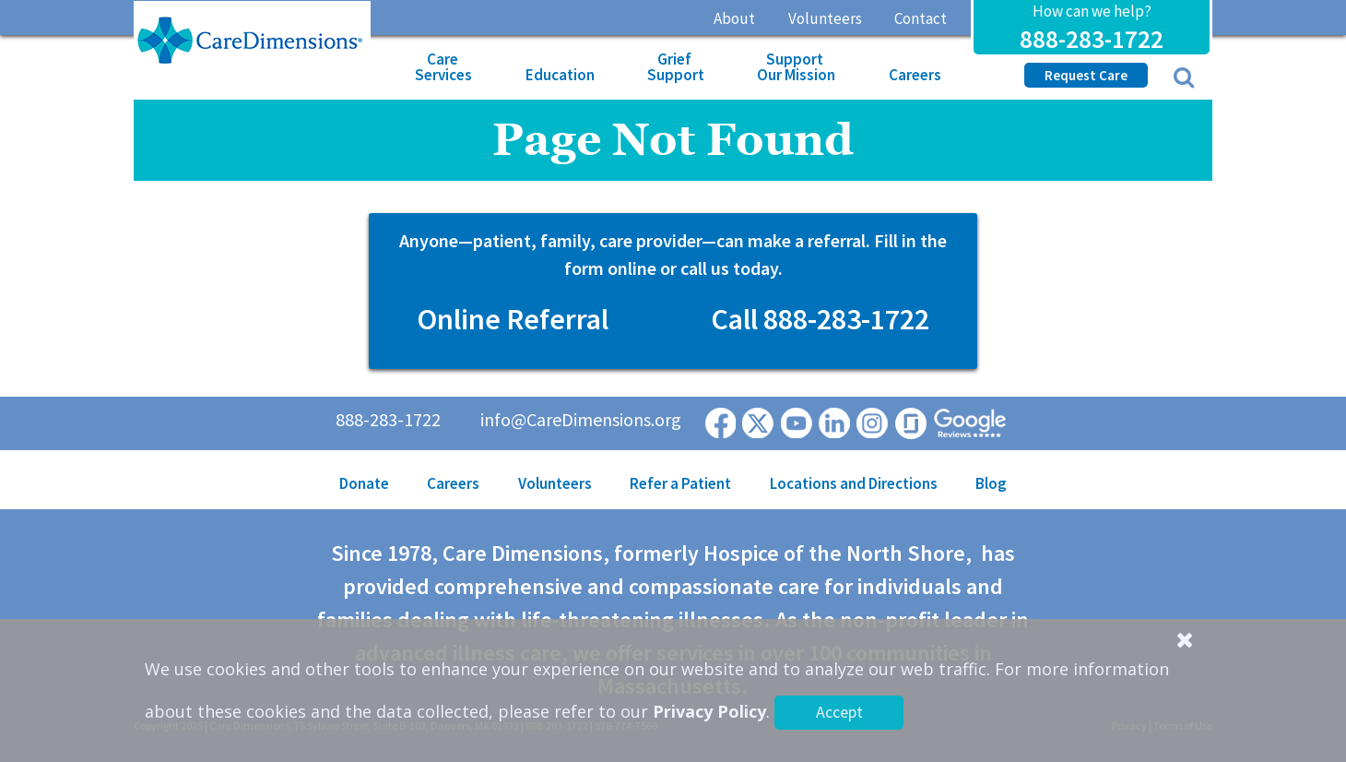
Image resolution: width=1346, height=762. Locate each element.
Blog (991, 483)
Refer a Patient (680, 483)
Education (560, 75)
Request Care (1086, 75)
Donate (364, 483)
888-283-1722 (1091, 38)
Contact (920, 18)
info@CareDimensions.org (580, 419)
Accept (839, 711)
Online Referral (512, 319)
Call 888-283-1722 (820, 319)
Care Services (443, 67)
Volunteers (825, 18)
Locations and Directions (854, 483)
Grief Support (675, 67)
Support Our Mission (796, 67)
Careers (915, 75)
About (734, 18)
